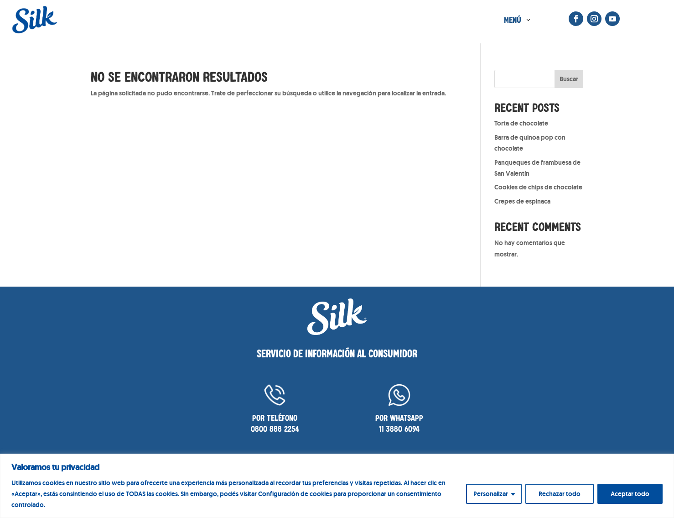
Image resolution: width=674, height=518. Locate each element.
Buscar (569, 79)
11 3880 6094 (399, 429)
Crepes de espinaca (522, 201)
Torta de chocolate (521, 123)
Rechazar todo (560, 494)
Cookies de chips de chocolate (538, 187)
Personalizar (490, 494)
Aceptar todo (630, 494)
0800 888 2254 (275, 429)
